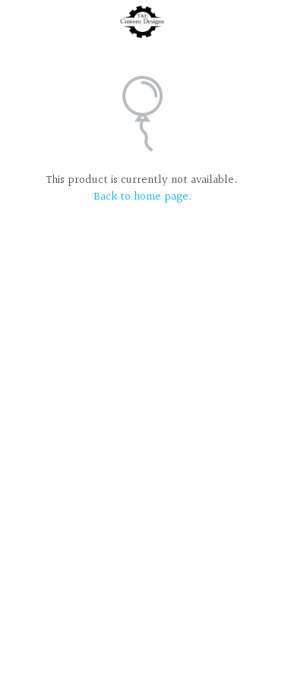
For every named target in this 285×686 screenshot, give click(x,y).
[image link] (142, 21)
